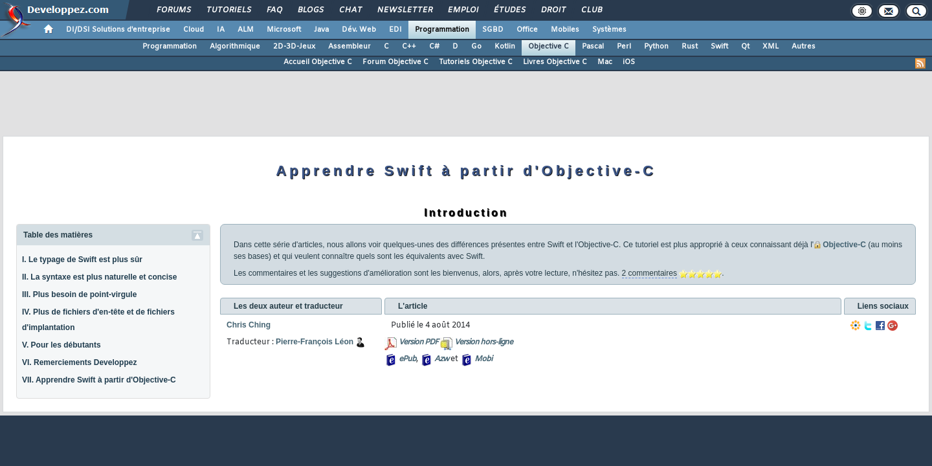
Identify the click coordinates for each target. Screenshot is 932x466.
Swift (719, 46)
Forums (173, 10)
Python (656, 46)
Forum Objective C (395, 62)
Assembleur (349, 46)
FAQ (274, 10)
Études (509, 10)
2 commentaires (649, 273)
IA (221, 29)
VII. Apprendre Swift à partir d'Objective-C (99, 379)
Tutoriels (228, 10)
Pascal (593, 46)
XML (770, 46)
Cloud (193, 29)
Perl (624, 46)
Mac (604, 62)
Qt (745, 46)
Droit (552, 10)
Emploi (462, 10)
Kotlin (504, 46)
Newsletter (404, 10)
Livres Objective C (555, 62)
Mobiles (565, 29)
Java (321, 29)
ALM (246, 29)
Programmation (442, 29)
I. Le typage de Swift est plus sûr (82, 259)
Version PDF (418, 342)
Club (591, 10)
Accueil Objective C (317, 62)
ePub (407, 359)
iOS (629, 62)
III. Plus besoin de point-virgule (79, 294)
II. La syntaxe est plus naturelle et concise (99, 277)
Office (527, 29)
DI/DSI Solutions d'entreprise (118, 29)
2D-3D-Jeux (294, 46)
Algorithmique (235, 46)
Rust (690, 46)
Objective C (548, 46)
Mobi (483, 359)
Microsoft (284, 29)
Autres (804, 46)
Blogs (310, 10)
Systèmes (609, 29)
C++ (409, 46)
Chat (349, 10)
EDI (395, 29)
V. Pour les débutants (61, 345)
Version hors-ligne (483, 342)
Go (476, 46)
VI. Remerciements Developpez (79, 362)
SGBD (493, 29)
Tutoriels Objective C (476, 62)
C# (434, 46)
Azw (441, 359)
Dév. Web (359, 29)
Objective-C (844, 244)
